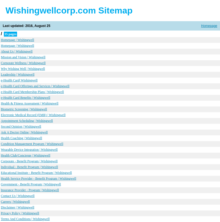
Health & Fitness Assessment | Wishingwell (29, 103)
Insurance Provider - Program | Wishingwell (30, 190)
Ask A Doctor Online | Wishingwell (24, 132)
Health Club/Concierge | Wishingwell (25, 155)
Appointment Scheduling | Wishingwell (27, 121)
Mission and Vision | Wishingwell (23, 57)
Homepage (209, 26)
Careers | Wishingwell (15, 202)
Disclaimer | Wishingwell (17, 207)
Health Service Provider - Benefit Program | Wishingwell (38, 178)
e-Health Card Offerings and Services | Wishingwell (35, 86)
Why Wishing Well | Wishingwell (23, 69)
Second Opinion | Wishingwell (21, 126)
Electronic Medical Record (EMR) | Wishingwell (33, 115)
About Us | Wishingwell (16, 51)
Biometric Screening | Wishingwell (24, 109)
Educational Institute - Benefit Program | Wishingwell (36, 173)
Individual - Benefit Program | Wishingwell (29, 167)
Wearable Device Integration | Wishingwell (29, 150)
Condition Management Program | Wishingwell (32, 144)
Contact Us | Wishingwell (18, 196)
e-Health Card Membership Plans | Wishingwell (32, 92)
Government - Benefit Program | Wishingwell (31, 184)
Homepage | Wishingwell (17, 40)
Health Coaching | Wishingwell (21, 138)
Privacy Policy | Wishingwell (20, 213)
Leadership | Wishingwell (17, 74)
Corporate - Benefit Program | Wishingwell (29, 161)
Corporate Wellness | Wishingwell (23, 63)
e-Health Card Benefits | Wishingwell (25, 98)
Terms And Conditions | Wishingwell (25, 219)
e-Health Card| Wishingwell (19, 80)
